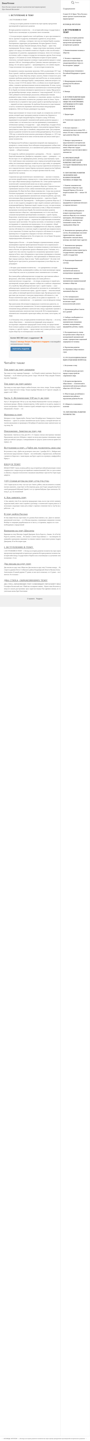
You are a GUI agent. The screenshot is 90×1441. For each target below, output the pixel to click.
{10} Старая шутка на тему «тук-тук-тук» (26, 481)
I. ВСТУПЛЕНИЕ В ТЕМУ (19, 547)
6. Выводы (66, 91)
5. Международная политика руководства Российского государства (72, 83)
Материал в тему (13, 414)
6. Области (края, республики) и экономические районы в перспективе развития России (73, 396)
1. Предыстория (68, 114)
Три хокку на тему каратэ (18, 383)
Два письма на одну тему (17, 563)
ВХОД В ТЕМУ (12, 464)
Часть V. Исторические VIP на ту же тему (26, 398)
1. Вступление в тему (70, 365)
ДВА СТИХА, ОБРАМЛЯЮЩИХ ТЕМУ (26, 580)
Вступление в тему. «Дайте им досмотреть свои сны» (33, 447)
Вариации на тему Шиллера (19, 530)
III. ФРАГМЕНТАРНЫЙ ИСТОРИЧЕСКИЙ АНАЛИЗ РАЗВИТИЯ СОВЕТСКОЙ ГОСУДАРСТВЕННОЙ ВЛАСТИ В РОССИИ (75, 162)
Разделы (39, 599)
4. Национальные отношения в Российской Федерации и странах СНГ (74, 73)
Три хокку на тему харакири (19, 369)
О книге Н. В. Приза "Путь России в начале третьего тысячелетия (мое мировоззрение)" (75, 16)
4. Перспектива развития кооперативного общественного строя (73, 349)
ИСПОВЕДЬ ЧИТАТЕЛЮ (71, 24)
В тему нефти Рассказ (16, 514)
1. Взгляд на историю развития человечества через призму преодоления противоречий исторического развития (52, 1438)
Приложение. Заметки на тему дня (22, 431)
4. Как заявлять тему (15, 497)
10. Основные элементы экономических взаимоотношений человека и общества (74, 281)
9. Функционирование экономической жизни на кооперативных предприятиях (73, 270)
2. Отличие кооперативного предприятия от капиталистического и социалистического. (75, 203)
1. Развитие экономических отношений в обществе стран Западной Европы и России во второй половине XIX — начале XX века (75, 190)
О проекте (31, 599)
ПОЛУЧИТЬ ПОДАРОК (20, 349)
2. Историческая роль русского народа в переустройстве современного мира (73, 373)
